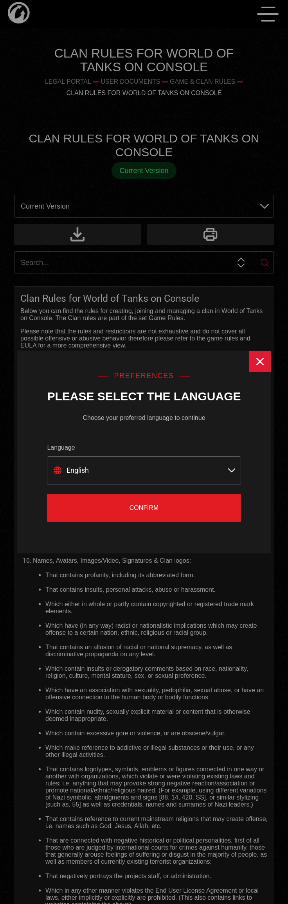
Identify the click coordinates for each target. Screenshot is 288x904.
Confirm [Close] (144, 507)
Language (61, 447)
